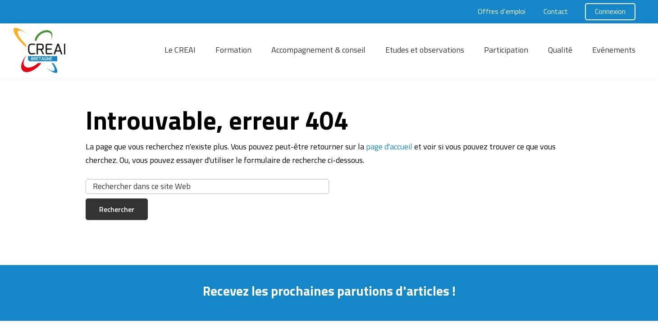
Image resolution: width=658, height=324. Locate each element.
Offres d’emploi (501, 11)
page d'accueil (389, 146)
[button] (81, 50)
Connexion (610, 11)
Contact (556, 11)
